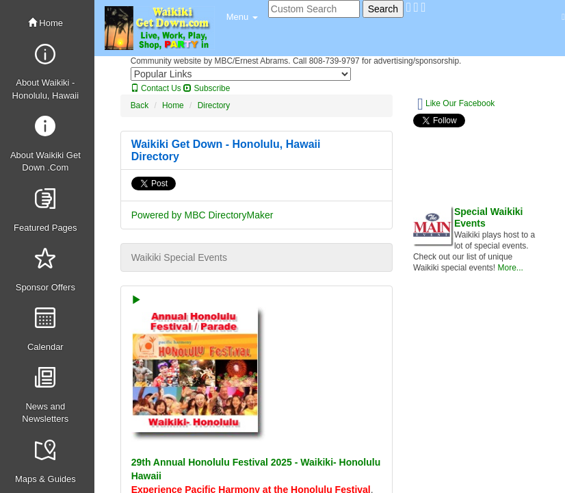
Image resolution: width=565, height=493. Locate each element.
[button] (242, 17)
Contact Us (156, 88)
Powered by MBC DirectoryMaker (202, 215)
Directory (214, 105)
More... (510, 268)
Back (139, 105)
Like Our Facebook (456, 104)
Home (45, 23)
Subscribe (206, 88)
